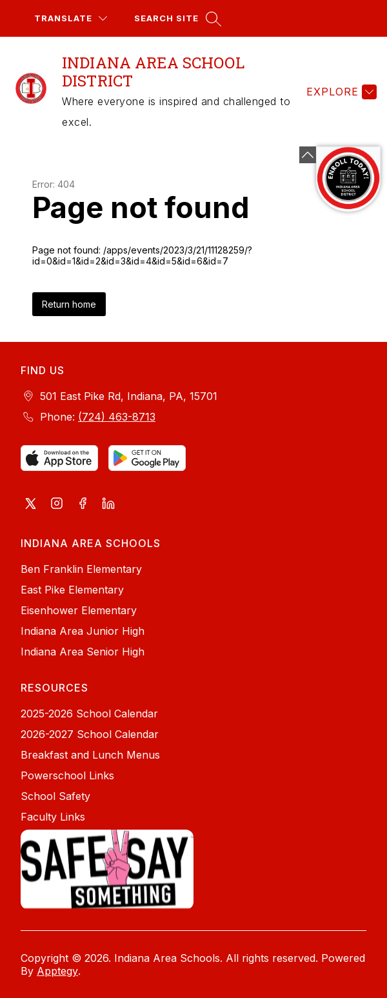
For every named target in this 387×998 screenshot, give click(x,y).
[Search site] (176, 18)
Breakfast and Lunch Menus (90, 754)
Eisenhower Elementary (79, 610)
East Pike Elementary (72, 589)
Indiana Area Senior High (82, 651)
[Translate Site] (70, 18)
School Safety (55, 796)
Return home (69, 304)
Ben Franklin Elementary (81, 569)
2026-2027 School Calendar (90, 734)
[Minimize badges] (307, 154)
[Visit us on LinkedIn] (108, 504)
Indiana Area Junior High (82, 630)
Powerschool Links (67, 775)
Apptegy (57, 970)
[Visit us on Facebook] (82, 504)
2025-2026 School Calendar (89, 713)
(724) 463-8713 (116, 416)
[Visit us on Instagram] (56, 504)
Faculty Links (53, 816)
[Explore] (340, 91)
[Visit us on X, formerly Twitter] (31, 504)
